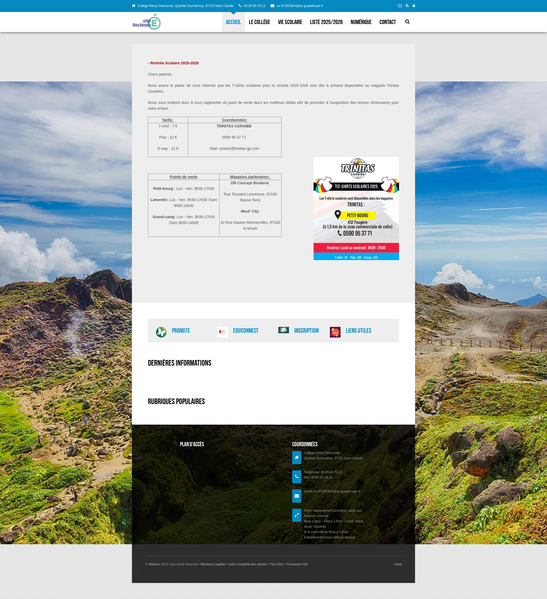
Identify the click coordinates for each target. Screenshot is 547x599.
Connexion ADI (297, 564)
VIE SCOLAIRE (290, 21)
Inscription (306, 330)
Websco (154, 564)
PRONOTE (181, 330)
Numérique (361, 21)
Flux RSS (276, 564)
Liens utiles (358, 330)
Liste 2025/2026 (326, 21)
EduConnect (246, 330)
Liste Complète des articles (248, 564)
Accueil (233, 21)
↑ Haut (397, 564)
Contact (388, 21)
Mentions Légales (213, 564)
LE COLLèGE (259, 21)
